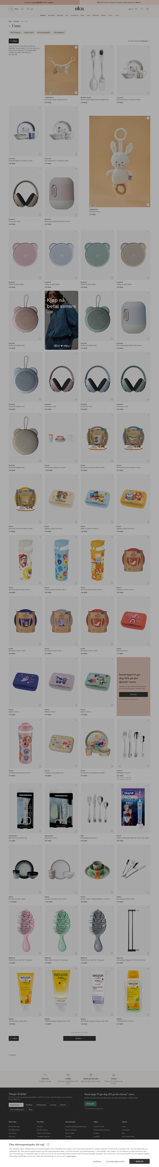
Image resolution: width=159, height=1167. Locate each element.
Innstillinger (97, 1161)
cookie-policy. (71, 1156)
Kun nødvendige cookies (115, 1161)
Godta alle (139, 1161)
